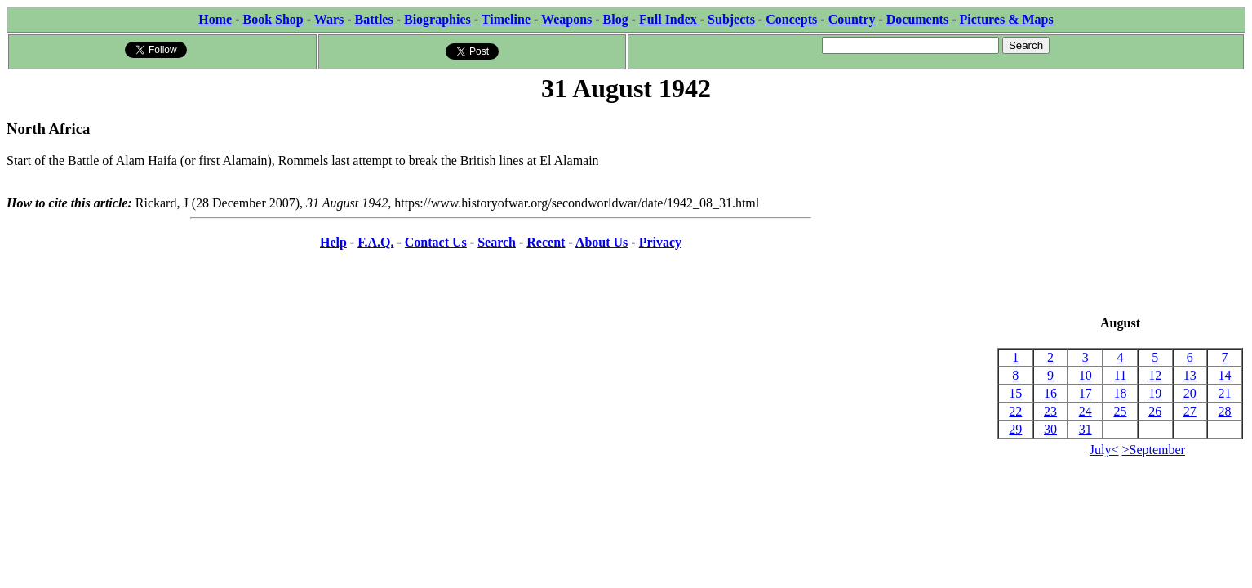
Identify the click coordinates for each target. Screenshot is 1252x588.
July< (1104, 450)
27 (1190, 411)
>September (1153, 450)
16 (1050, 393)
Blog (615, 19)
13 (1190, 375)
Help (333, 242)
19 (1154, 393)
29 (1015, 429)
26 (1154, 411)
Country (852, 19)
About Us (601, 242)
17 (1085, 393)
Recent (545, 242)
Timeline (506, 19)
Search (496, 242)
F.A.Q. (375, 242)
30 (1050, 429)
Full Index (669, 19)
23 (1050, 411)
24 (1085, 411)
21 (1225, 393)
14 (1225, 375)
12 (1154, 375)
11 (1120, 375)
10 (1085, 375)
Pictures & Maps (1007, 19)
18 (1119, 393)
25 (1119, 411)
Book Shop (272, 19)
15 (1015, 393)
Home (215, 19)
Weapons (566, 19)
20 (1190, 393)
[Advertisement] (1120, 211)
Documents (917, 19)
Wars (329, 19)
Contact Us (436, 242)
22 (1015, 411)
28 (1225, 411)
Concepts (791, 19)
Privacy (660, 242)
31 (1085, 429)
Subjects (731, 19)
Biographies (437, 19)
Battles (374, 19)
